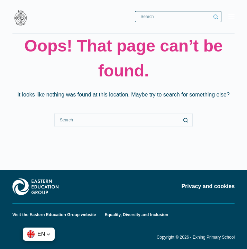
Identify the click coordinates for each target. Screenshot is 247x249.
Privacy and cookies (208, 186)
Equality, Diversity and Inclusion (136, 214)
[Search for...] (172, 16)
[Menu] (231, 16)
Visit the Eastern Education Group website (54, 214)
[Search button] (215, 16)
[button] (39, 234)
